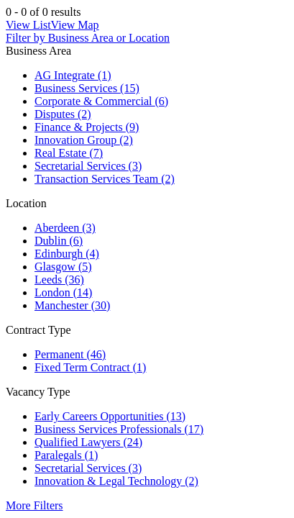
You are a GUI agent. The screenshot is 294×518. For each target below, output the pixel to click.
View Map (75, 25)
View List (28, 25)
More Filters (34, 505)
